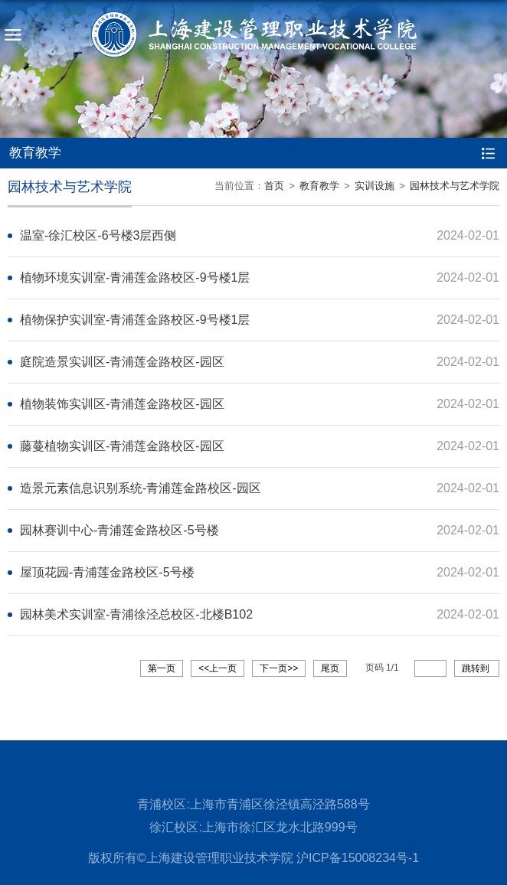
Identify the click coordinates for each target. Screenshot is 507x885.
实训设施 (374, 185)
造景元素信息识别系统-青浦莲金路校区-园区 (140, 488)
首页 (274, 185)
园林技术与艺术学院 (454, 185)
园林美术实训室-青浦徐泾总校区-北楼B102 (136, 614)
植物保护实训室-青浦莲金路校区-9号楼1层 (135, 319)
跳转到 (477, 668)
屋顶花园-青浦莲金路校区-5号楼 (107, 572)
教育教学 (319, 185)
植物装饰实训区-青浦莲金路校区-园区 (122, 403)
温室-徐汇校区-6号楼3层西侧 (98, 235)
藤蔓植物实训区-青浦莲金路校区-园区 (122, 445)
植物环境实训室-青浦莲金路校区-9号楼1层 (135, 277)
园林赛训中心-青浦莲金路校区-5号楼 (119, 530)
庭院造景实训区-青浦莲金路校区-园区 (122, 361)
